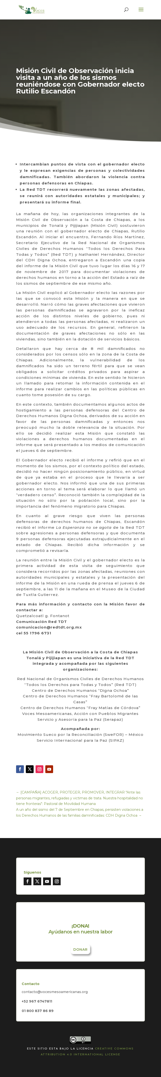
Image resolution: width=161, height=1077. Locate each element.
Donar (80, 949)
